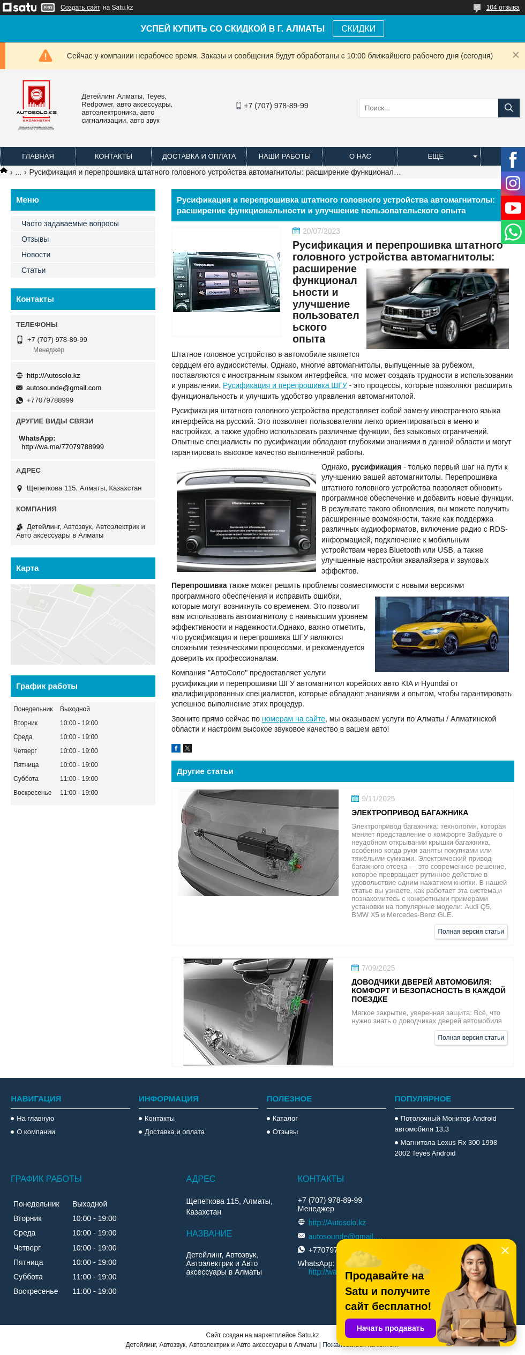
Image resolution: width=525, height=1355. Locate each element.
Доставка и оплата (199, 156)
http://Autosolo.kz (53, 375)
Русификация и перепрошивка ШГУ (285, 385)
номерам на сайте (293, 718)
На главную (35, 1118)
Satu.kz (308, 1335)
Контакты (113, 156)
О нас (360, 156)
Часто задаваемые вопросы (70, 223)
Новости (35, 254)
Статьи (33, 270)
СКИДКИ (358, 28)
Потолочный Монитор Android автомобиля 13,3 (446, 1123)
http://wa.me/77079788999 (62, 447)
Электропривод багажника (409, 812)
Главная (38, 156)
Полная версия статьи (471, 931)
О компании (36, 1132)
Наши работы (285, 156)
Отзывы (35, 239)
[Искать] (509, 108)
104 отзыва (503, 7)
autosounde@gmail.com (63, 388)
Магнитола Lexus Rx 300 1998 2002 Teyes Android (446, 1147)
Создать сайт (80, 7)
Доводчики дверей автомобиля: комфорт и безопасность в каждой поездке (428, 990)
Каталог (285, 1118)
